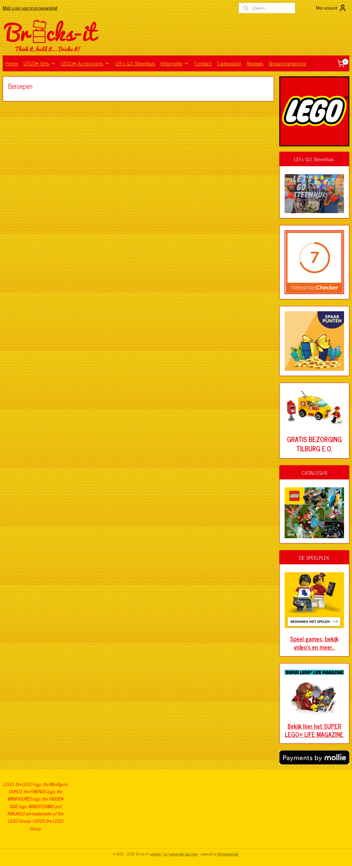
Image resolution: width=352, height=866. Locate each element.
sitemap (155, 854)
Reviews (255, 63)
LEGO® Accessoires (85, 63)
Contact (203, 63)
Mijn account (331, 8)
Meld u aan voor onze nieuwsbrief (30, 7)
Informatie (175, 63)
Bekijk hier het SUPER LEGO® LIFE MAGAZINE (314, 730)
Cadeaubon (229, 63)
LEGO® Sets (39, 63)
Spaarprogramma (287, 63)
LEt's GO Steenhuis (135, 63)
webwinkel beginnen (184, 854)
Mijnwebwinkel (228, 854)
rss (165, 854)
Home (11, 63)
